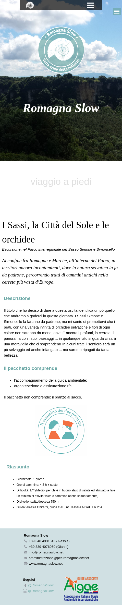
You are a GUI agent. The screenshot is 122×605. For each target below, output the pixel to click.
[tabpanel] (61, 50)
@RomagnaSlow (41, 585)
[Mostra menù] (90, 5)
